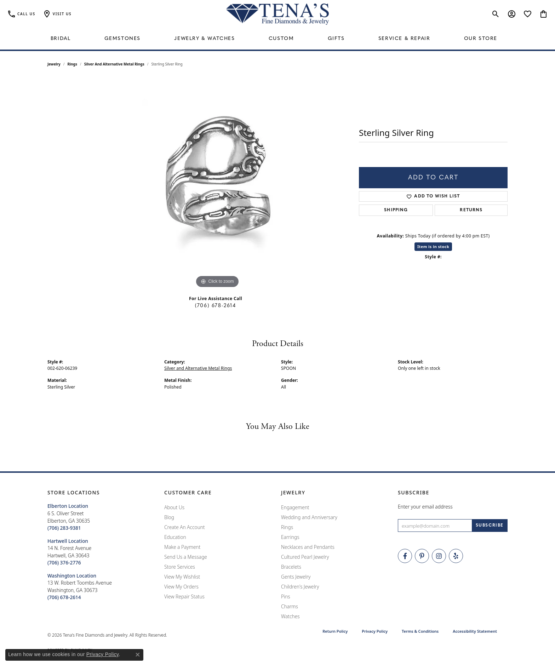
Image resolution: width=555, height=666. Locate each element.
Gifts (336, 38)
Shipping (396, 210)
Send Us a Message (185, 556)
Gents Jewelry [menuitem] (295, 576)
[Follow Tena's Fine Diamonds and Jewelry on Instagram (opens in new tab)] (439, 556)
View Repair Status (184, 596)
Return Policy (335, 631)
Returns (471, 210)
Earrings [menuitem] (290, 537)
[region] (217, 183)
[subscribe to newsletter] (490, 525)
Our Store (480, 38)
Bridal (61, 38)
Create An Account (184, 527)
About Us (174, 507)
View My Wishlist (182, 576)
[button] (56, 14)
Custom (281, 38)
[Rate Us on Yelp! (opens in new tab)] (456, 556)
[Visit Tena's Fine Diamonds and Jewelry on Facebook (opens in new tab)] (405, 556)
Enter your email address (425, 506)
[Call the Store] (64, 527)
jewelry (54, 64)
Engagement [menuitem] (295, 507)
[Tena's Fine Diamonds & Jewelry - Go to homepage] (277, 14)
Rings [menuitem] (287, 527)
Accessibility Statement (475, 631)
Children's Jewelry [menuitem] (300, 586)
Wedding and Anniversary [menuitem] (309, 517)
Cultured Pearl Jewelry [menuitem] (305, 556)
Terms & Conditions (420, 631)
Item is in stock (433, 246)
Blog (169, 517)
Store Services (179, 566)
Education (175, 537)
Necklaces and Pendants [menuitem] (307, 547)
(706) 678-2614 (215, 306)
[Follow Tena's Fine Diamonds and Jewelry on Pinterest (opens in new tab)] (422, 556)
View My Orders (181, 586)
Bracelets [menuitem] (291, 566)
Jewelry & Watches (204, 38)
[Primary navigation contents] (277, 39)
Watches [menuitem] (290, 616)
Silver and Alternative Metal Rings (114, 64)
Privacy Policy (375, 631)
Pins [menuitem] (285, 596)
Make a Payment (182, 547)
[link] (21, 14)
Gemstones (122, 38)
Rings (72, 64)
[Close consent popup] (138, 655)
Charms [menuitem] (289, 606)
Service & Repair (404, 38)
